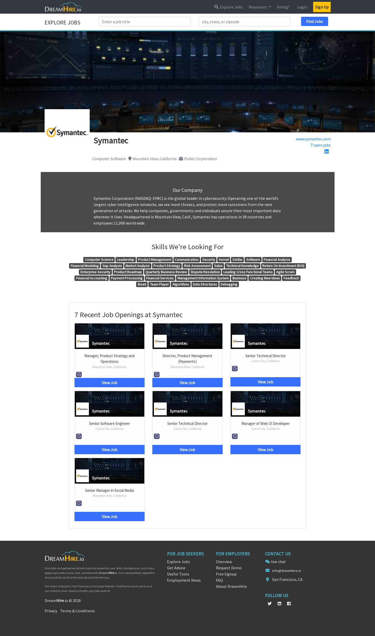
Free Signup (226, 574)
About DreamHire (231, 586)
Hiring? (283, 7)
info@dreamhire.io (286, 570)
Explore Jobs (228, 7)
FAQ (219, 580)
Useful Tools (178, 574)
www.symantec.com (313, 138)
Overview (224, 561)
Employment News (184, 580)
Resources (258, 7)
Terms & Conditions (77, 610)
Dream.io (108, 573)
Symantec (101, 343)
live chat (278, 561)
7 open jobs (321, 145)
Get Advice (176, 567)
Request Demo (229, 567)
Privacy (51, 610)
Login (302, 7)
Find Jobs (314, 21)
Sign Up (322, 7)
